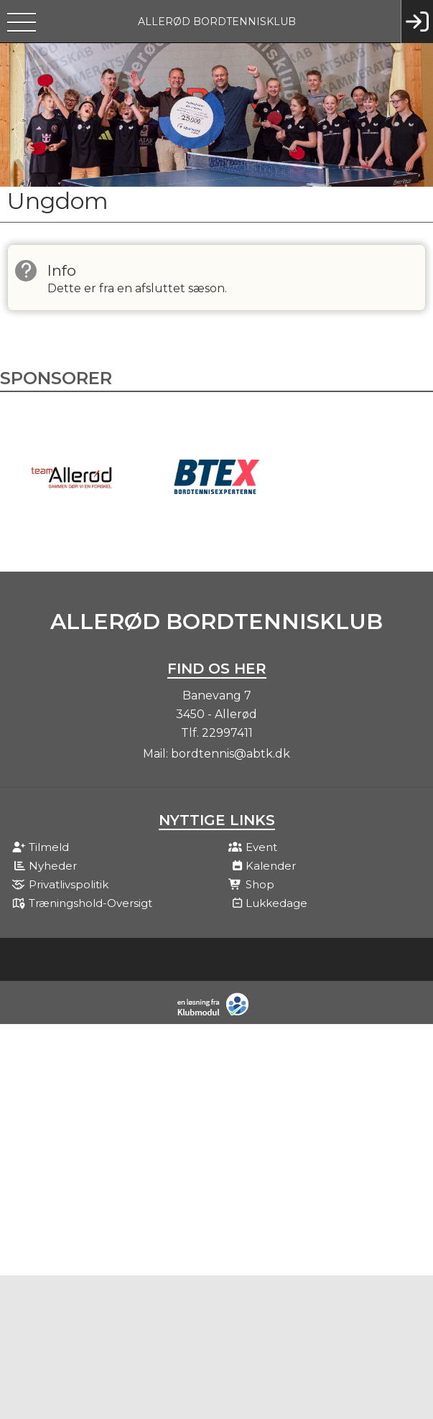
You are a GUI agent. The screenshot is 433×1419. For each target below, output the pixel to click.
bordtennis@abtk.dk (230, 753)
